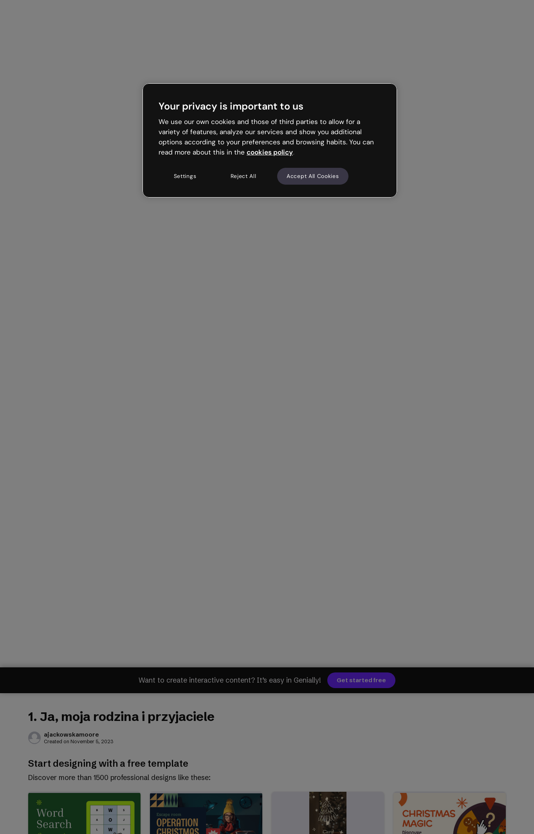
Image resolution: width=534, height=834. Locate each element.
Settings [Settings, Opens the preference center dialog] (185, 176)
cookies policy (270, 152)
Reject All (243, 176)
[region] (270, 140)
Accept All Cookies (313, 176)
